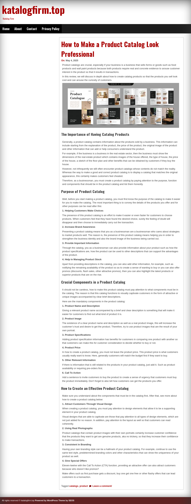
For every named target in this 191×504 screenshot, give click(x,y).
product (84, 486)
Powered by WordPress (46, 500)
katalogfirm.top (33, 9)
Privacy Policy (50, 29)
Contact (32, 29)
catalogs (73, 486)
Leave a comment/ (102, 486)
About (18, 29)
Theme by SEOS (66, 500)
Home (6, 29)
